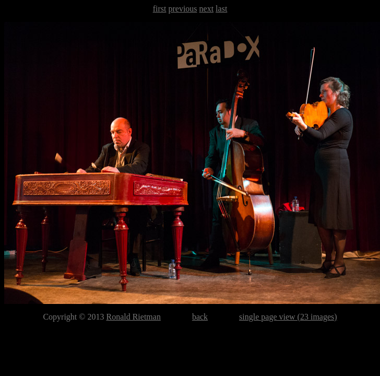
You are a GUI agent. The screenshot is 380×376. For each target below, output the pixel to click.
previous (182, 8)
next (206, 8)
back (200, 316)
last (221, 8)
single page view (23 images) (288, 316)
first (160, 8)
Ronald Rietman (133, 316)
